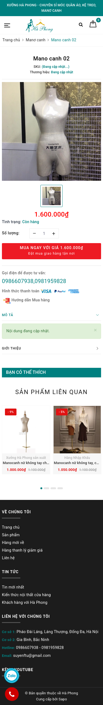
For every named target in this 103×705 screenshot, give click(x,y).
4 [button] (60, 488)
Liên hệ (8, 558)
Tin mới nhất (13, 587)
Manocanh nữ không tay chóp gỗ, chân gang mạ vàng (46, 463)
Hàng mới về (13, 542)
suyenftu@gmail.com (32, 655)
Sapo (63, 699)
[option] (51, 131)
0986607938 (27, 647)
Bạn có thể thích (26, 372)
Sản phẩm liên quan (51, 392)
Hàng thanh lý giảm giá (22, 550)
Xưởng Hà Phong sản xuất (26, 458)
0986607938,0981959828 (34, 281)
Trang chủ (11, 527)
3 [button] (53, 488)
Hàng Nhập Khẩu (77, 458)
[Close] (95, 330)
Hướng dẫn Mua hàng (27, 300)
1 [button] (41, 488)
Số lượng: (11, 233)
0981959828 (52, 647)
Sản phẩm (11, 535)
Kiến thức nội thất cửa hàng (26, 595)
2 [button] (46, 488)
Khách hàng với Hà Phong (25, 602)
